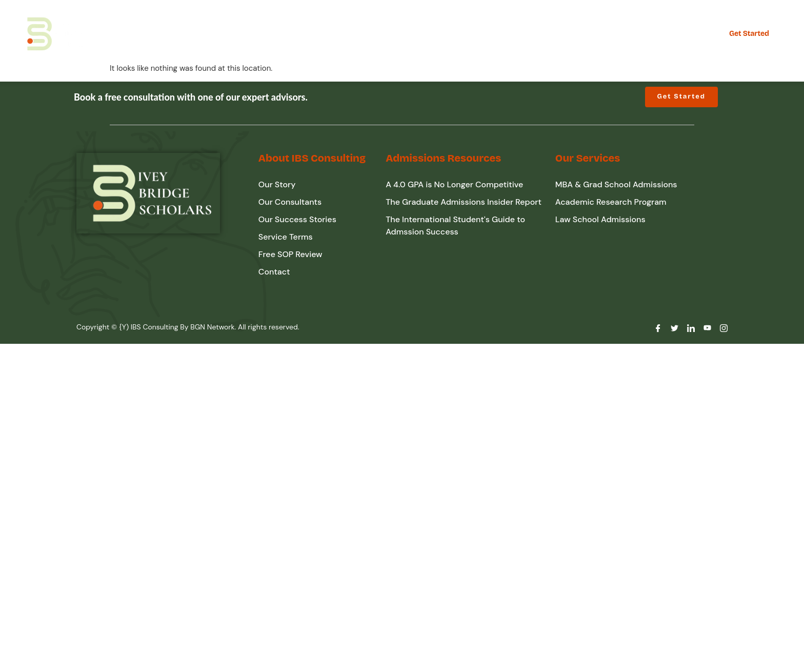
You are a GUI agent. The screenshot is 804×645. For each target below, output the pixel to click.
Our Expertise (226, 33)
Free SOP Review (488, 33)
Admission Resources (390, 33)
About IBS (300, 33)
